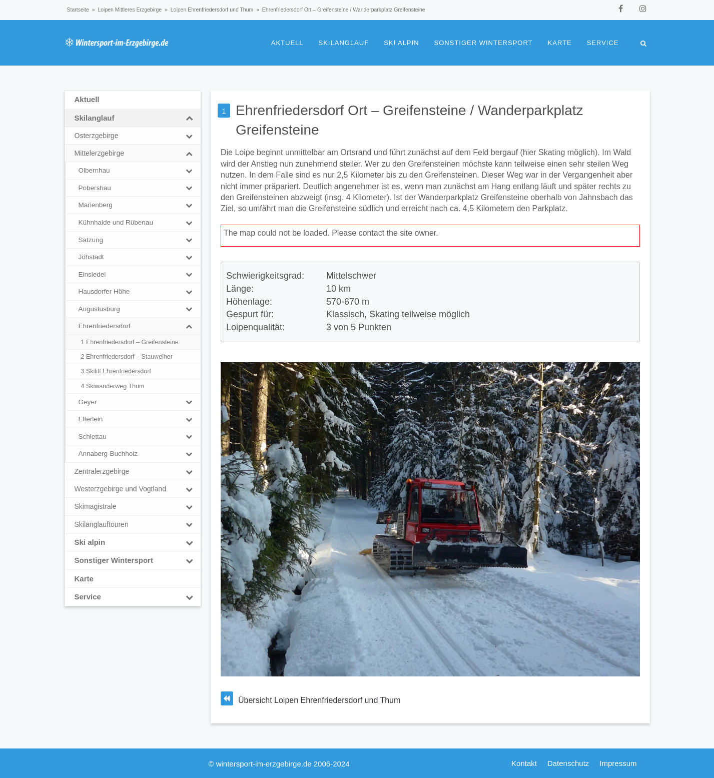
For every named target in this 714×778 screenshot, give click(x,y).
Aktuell (287, 43)
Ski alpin (401, 43)
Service (603, 43)
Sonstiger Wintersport (483, 43)
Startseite (78, 10)
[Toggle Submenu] (189, 118)
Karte (560, 43)
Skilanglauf (344, 43)
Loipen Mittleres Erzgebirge (130, 10)
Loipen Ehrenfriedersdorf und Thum (212, 10)
